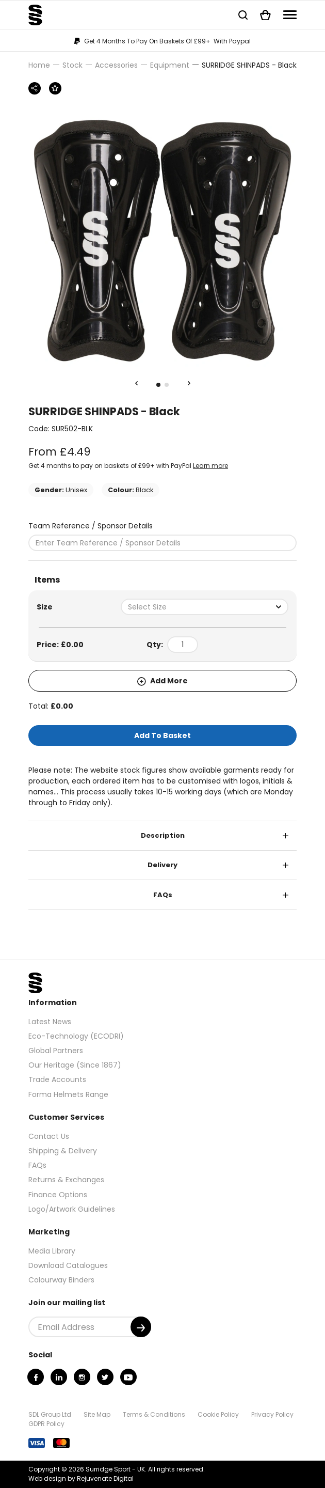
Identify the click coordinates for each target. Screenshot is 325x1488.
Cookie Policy (218, 1414)
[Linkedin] (59, 1377)
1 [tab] (158, 385)
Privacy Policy (272, 1414)
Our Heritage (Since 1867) (74, 1065)
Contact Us (48, 1136)
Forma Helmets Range (68, 1094)
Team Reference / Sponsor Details (90, 526)
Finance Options (57, 1194)
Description (163, 835)
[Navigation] (290, 15)
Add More (162, 681)
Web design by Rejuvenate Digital (81, 1478)
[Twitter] (105, 1377)
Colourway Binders (61, 1280)
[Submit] (141, 1327)
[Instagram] (82, 1377)
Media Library (51, 1251)
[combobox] (204, 607)
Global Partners (55, 1050)
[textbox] (204, 607)
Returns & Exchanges (66, 1179)
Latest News (49, 1021)
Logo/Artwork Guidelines (71, 1209)
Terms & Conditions (154, 1414)
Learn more (210, 465)
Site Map (97, 1414)
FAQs (162, 895)
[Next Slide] (189, 384)
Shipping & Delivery (62, 1151)
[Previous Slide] (136, 384)
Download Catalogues (68, 1265)
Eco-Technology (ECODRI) (76, 1036)
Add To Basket (162, 735)
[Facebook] (35, 1377)
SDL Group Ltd (49, 1414)
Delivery (162, 865)
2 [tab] (167, 385)
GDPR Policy (46, 1423)
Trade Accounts (57, 1079)
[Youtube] (128, 1377)
